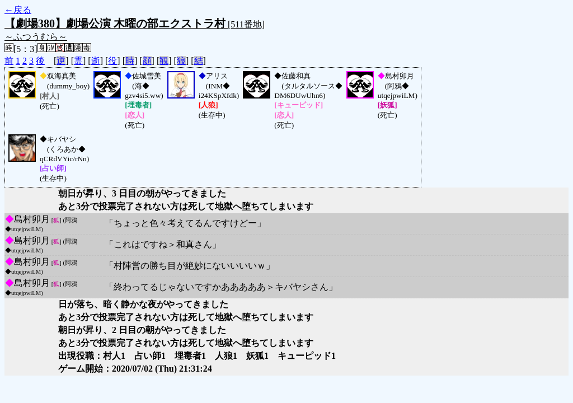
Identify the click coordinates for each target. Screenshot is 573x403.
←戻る (17, 10)
